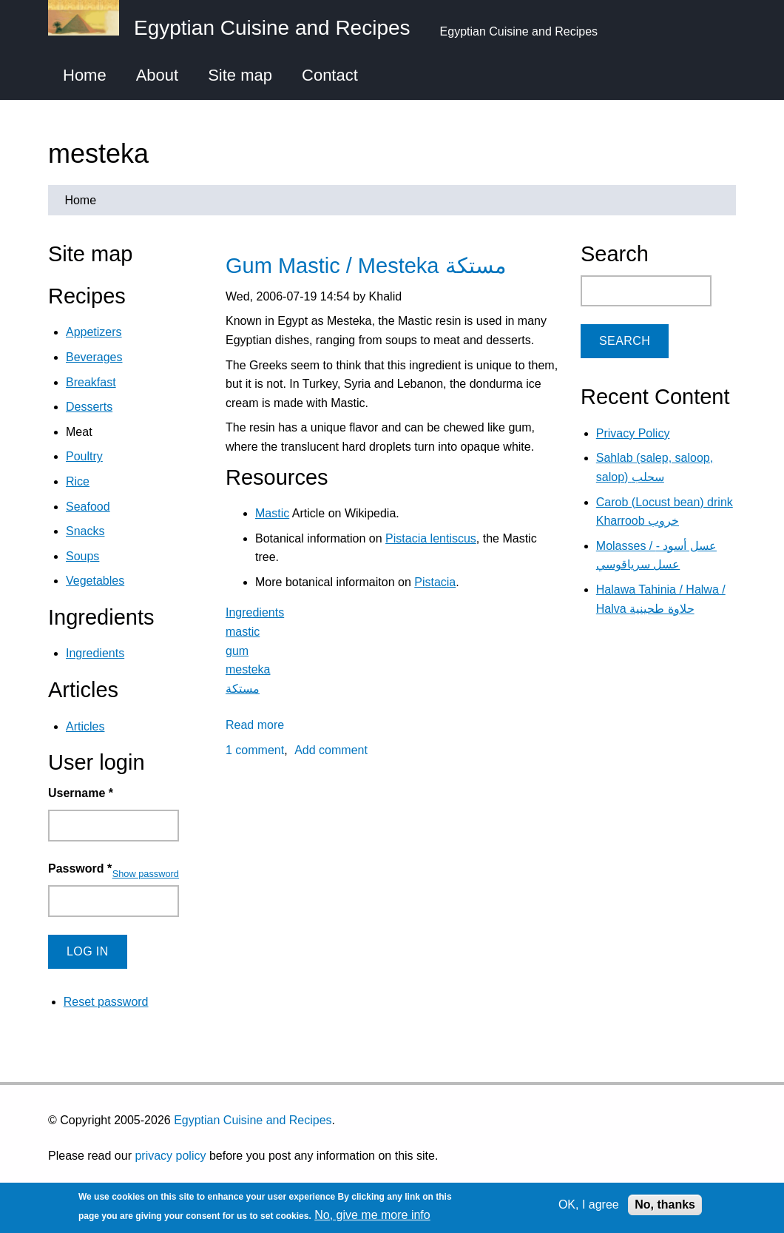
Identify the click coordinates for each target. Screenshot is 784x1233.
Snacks (85, 531)
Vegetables (95, 580)
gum (237, 651)
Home (85, 75)
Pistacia (435, 582)
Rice (77, 481)
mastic (243, 631)
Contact (330, 75)
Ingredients (255, 612)
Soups (82, 556)
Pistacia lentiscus (430, 538)
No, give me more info (372, 1215)
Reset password (106, 1001)
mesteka (248, 669)
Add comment (331, 750)
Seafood (88, 506)
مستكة (243, 688)
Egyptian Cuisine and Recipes (252, 1120)
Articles (85, 726)
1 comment (255, 750)
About (157, 75)
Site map (240, 75)
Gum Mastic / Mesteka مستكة (366, 266)
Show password (145, 873)
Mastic (272, 513)
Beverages (94, 357)
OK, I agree (588, 1204)
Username (80, 793)
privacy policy (170, 1155)
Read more (255, 725)
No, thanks (665, 1204)
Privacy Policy (633, 433)
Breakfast (91, 382)
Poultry (84, 456)
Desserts (89, 406)
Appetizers (94, 332)
